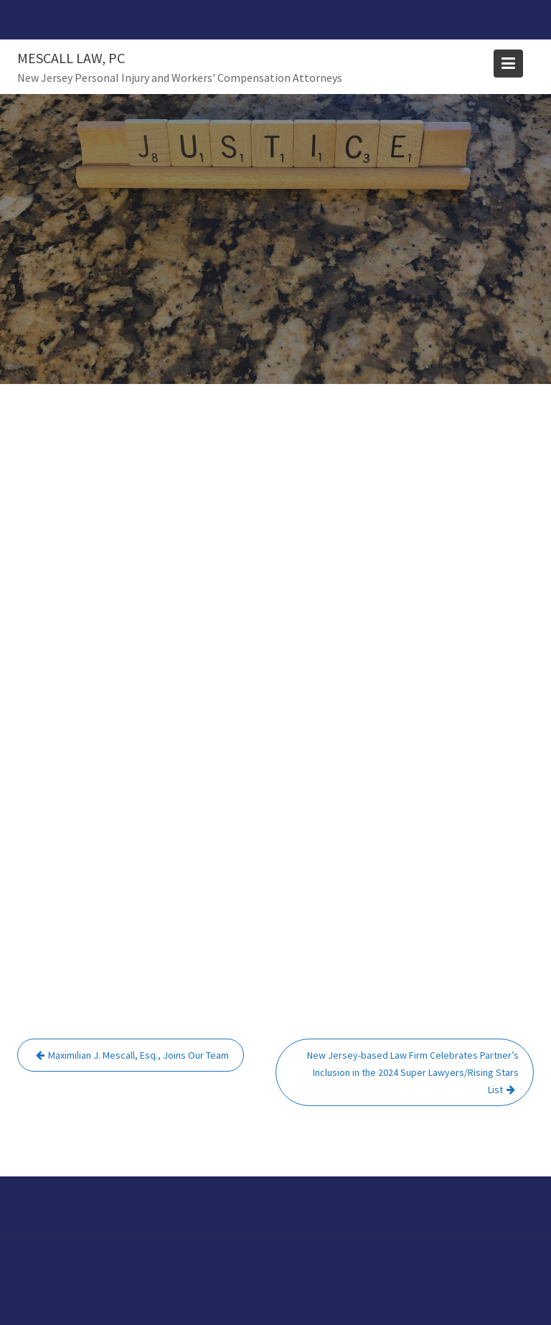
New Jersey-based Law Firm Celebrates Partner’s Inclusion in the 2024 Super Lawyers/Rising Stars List (413, 1072)
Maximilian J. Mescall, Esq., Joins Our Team (138, 1055)
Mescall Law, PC (71, 58)
